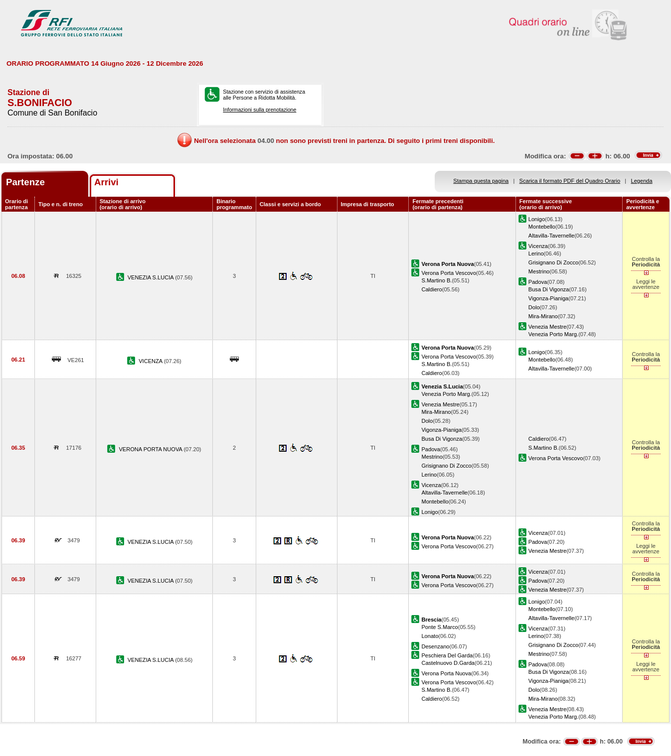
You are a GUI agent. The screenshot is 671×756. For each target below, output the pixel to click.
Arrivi (106, 182)
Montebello (541, 227)
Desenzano (435, 646)
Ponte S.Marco (439, 627)
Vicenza (538, 246)
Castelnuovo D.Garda (448, 663)
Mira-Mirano (543, 316)
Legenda (642, 181)
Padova (537, 282)
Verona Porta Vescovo (448, 273)
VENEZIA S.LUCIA (151, 277)
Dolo (534, 307)
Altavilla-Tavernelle (551, 236)
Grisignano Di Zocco (553, 262)
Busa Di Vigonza (548, 289)
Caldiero (431, 289)
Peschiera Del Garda (447, 655)
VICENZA (151, 361)
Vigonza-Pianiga (548, 298)
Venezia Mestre (547, 327)
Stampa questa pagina (480, 181)
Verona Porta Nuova (446, 673)
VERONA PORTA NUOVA (151, 449)
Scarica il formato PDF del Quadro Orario (570, 181)
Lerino (536, 253)
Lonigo (536, 219)
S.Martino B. (436, 280)
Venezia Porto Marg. (553, 334)
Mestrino (538, 271)
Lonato (429, 636)
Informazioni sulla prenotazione (259, 110)
